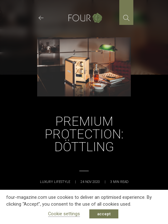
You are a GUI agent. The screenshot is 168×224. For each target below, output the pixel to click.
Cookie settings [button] (64, 214)
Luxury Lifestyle (55, 182)
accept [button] (104, 214)
